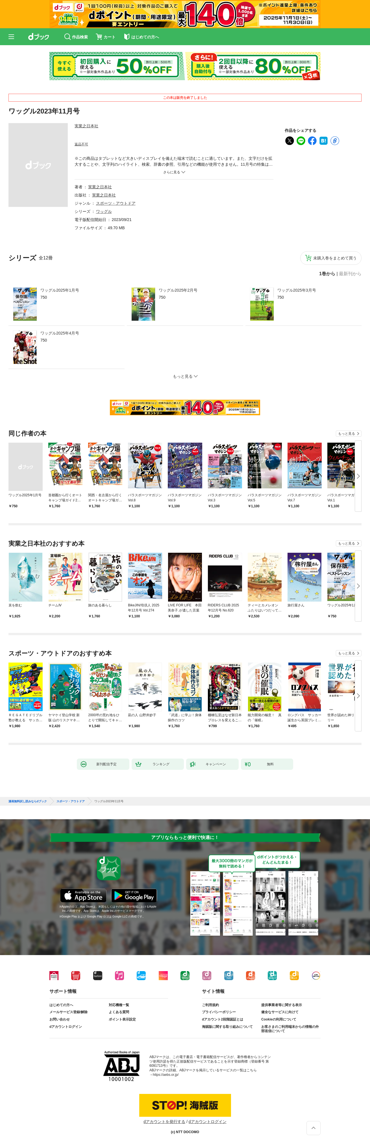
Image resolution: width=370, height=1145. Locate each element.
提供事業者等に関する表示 (281, 1005)
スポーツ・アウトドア (116, 203)
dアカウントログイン (65, 1027)
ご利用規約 (210, 1005)
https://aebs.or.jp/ (166, 1075)
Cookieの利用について (278, 1019)
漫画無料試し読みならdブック (27, 801)
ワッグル (104, 211)
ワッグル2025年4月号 (59, 333)
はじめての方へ (61, 1005)
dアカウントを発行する (164, 1121)
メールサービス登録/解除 (68, 1012)
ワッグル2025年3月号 (296, 290)
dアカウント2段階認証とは (222, 1019)
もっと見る (346, 434)
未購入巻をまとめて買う (335, 258)
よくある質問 (119, 1012)
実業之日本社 (86, 126)
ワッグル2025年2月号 (178, 290)
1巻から (327, 274)
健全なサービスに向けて (280, 1012)
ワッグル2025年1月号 (59, 290)
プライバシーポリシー (219, 1012)
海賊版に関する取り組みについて (227, 1027)
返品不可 (81, 144)
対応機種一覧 (119, 1005)
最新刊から (350, 274)
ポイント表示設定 (122, 1019)
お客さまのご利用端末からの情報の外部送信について (290, 1029)
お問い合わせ (59, 1019)
